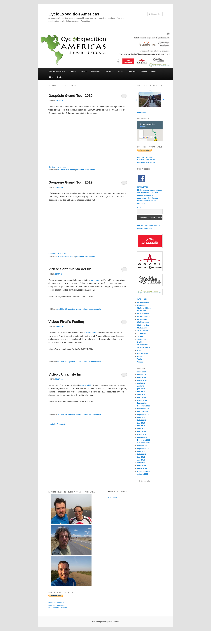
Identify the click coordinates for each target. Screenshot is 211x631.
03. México (141, 311)
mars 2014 (141, 397)
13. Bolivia (141, 339)
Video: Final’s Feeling (66, 322)
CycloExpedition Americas (73, 14)
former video (91, 332)
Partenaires (109, 71)
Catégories (142, 299)
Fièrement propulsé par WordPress (105, 622)
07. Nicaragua (143, 322)
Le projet (72, 71)
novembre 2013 (143, 409)
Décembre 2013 (143, 406)
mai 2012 (141, 460)
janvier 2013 (142, 437)
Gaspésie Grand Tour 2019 (70, 96)
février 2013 (142, 434)
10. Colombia (142, 331)
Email (139, 207)
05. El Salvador (143, 316)
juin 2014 (141, 389)
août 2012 (141, 451)
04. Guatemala (143, 314)
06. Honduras (142, 319)
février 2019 (142, 375)
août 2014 (141, 386)
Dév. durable (142, 353)
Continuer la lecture (58, 167)
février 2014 (142, 400)
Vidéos (153, 71)
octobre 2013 (142, 411)
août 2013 (141, 417)
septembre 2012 (143, 448)
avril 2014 (141, 395)
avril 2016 (141, 383)
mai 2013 (141, 426)
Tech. (139, 359)
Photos (144, 71)
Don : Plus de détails (145, 157)
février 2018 (142, 380)
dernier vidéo (86, 385)
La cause (83, 71)
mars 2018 (141, 377)
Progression (132, 71)
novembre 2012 (143, 443)
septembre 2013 (143, 414)
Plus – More (141, 112)
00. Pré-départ (143, 302)
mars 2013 (141, 431)
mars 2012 (141, 466)
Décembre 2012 (143, 440)
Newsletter (142, 187)
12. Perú (140, 336)
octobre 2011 (142, 474)
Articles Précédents (57, 424)
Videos (72, 170)
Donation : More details (146, 160)
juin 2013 (141, 423)
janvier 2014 (142, 403)
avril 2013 (141, 429)
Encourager (95, 71)
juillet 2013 (141, 420)
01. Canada (142, 305)
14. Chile (60, 309)
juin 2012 (141, 457)
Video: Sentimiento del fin (69, 269)
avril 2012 (141, 463)
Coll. (139, 351)
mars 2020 (141, 372)
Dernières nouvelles (57, 71)
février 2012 (142, 468)
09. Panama (142, 328)
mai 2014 (141, 392)
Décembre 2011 (143, 471)
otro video (95, 280)
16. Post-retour (63, 170)
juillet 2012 (141, 454)
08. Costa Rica (143, 325)
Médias (120, 71)
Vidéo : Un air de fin (64, 374)
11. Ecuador (142, 334)
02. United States (144, 308)
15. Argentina (70, 309)
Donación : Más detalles (146, 162)
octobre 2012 (142, 446)
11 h (50, 77)
